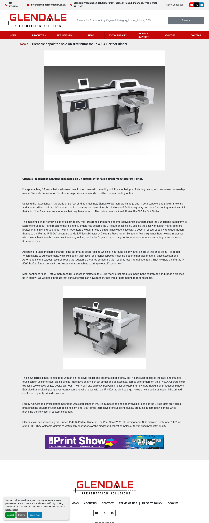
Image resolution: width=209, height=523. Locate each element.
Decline (21, 515)
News (91, 35)
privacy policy (11, 509)
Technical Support (143, 35)
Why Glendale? (118, 35)
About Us (169, 35)
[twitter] (196, 4)
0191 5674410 (13, 5)
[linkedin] (201, 4)
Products (38, 35)
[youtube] (191, 4)
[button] (39, 35)
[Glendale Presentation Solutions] (104, 487)
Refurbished (64, 35)
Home (13, 35)
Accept (10, 515)
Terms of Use (128, 503)
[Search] (121, 20)
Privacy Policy (152, 503)
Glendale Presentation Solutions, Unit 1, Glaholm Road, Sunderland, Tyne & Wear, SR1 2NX (115, 5)
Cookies (173, 503)
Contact (196, 35)
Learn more (35, 515)
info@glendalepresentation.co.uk (48, 4)
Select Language (174, 4)
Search (186, 20)
